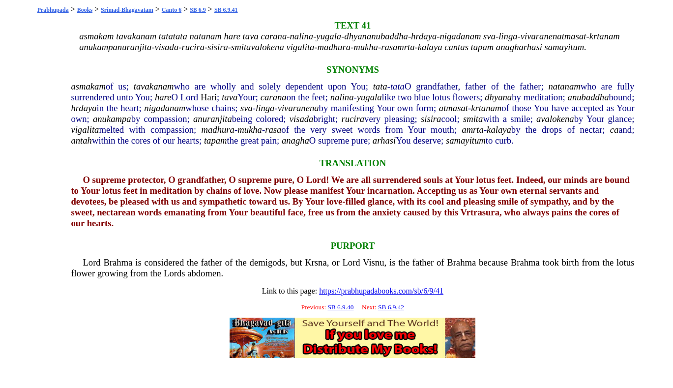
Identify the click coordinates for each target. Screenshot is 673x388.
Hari (209, 97)
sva (246, 108)
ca (614, 129)
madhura (218, 129)
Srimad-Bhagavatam (127, 9)
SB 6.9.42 (391, 307)
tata (380, 86)
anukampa (112, 119)
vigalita (85, 129)
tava (229, 97)
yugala (369, 97)
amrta (473, 129)
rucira (352, 119)
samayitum (466, 140)
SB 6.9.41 (226, 9)
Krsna (316, 262)
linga (265, 108)
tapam (215, 140)
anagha (295, 140)
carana (274, 97)
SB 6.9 (198, 9)
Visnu (373, 262)
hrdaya (83, 108)
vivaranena (298, 108)
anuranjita (212, 119)
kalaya (499, 129)
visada (302, 119)
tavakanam (154, 86)
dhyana (498, 97)
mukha (249, 129)
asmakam (88, 86)
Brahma (117, 262)
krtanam (486, 108)
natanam (564, 86)
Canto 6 (171, 9)
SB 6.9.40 (340, 307)
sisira (431, 119)
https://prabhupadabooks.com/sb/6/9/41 (381, 291)
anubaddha (588, 97)
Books (84, 9)
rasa (273, 129)
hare (163, 97)
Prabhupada (53, 9)
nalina (342, 97)
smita (473, 119)
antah (81, 140)
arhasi (384, 140)
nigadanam (164, 108)
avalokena (555, 119)
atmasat (453, 108)
